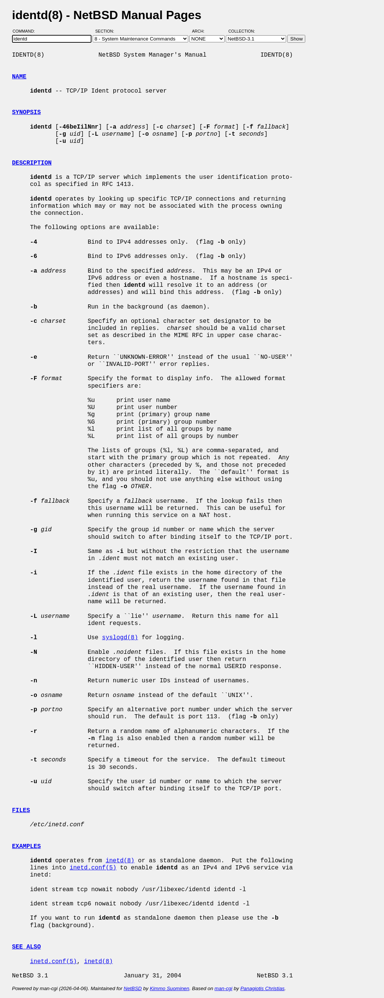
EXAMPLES (26, 846)
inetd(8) (120, 861)
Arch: (201, 31)
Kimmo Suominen (169, 988)
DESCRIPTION (32, 163)
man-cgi (223, 988)
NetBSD (133, 988)
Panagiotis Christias (262, 988)
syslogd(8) (120, 638)
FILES (21, 810)
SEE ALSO (26, 947)
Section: (106, 31)
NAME (19, 77)
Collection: (241, 31)
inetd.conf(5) (93, 868)
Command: (26, 31)
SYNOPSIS (26, 112)
